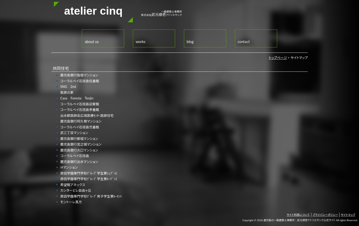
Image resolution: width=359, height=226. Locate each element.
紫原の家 (67, 92)
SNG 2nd (68, 87)
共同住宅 (61, 68)
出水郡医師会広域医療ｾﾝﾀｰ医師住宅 (87, 116)
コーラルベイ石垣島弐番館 (79, 127)
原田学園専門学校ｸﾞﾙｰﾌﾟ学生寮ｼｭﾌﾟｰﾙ (88, 173)
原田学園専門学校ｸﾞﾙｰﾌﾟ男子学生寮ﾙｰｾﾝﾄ (91, 196)
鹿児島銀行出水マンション (79, 162)
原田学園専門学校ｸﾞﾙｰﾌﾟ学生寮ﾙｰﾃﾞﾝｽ (88, 179)
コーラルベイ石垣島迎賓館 (79, 104)
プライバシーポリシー (325, 214)
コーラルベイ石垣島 (74, 156)
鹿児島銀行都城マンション (79, 139)
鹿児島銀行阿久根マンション (80, 121)
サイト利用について (298, 214)
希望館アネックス (72, 185)
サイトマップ (348, 214)
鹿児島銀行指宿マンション (79, 75)
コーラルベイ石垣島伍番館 (79, 81)
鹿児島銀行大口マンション (79, 150)
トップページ (278, 58)
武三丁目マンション (74, 133)
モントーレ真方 (71, 202)
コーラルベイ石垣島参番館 (79, 110)
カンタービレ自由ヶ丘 (75, 190)
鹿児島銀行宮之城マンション (80, 144)
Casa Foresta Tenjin (76, 98)
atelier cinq (93, 11)
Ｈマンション (69, 167)
